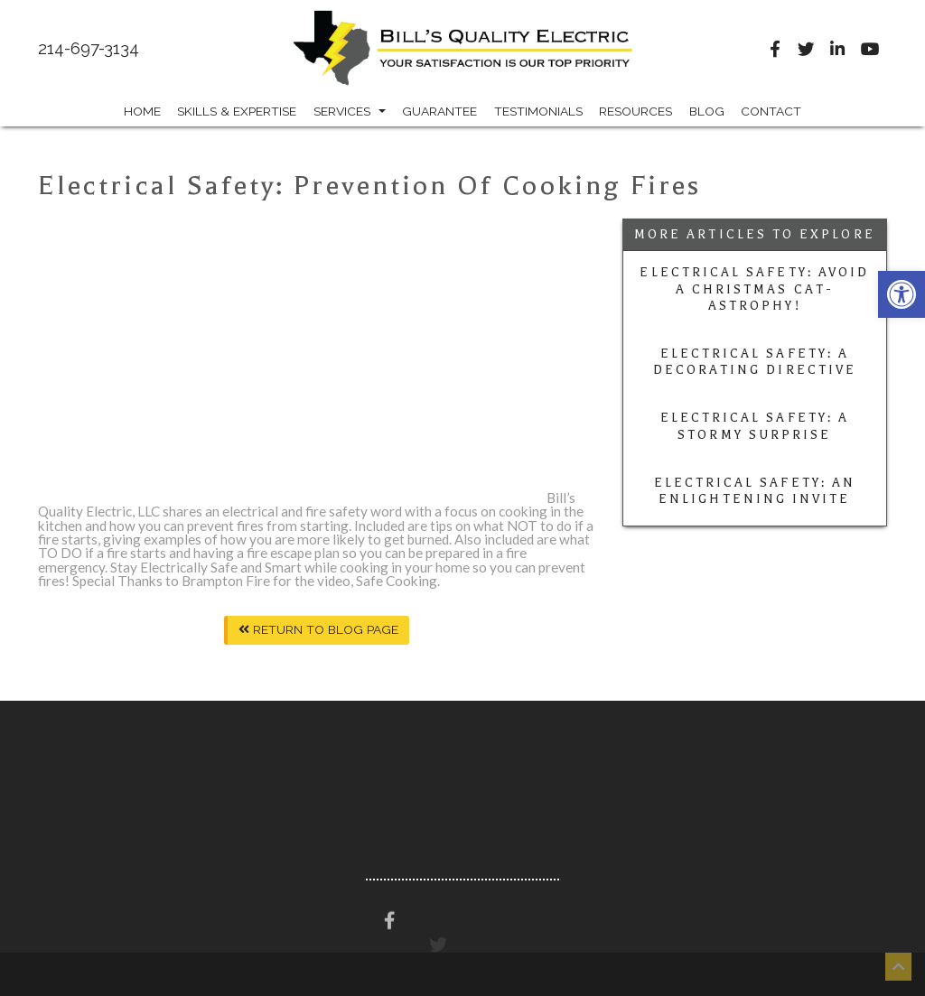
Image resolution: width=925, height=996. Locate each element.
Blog (706, 111)
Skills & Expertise (236, 111)
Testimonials (538, 111)
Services (349, 111)
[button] (901, 294)
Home (142, 111)
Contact (771, 111)
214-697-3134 (88, 49)
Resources (635, 111)
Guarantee (439, 111)
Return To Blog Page (318, 629)
